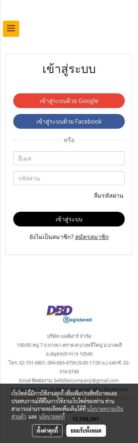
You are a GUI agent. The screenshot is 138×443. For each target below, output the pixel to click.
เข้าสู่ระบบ (69, 219)
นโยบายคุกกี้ (52, 416)
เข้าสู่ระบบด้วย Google (69, 101)
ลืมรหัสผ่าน (109, 195)
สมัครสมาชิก (92, 237)
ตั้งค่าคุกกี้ (47, 430)
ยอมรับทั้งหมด (86, 430)
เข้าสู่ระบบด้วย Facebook (69, 121)
